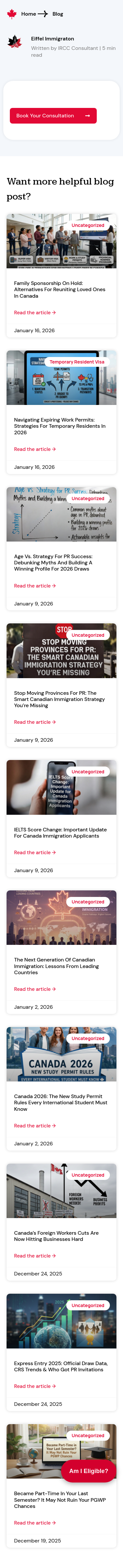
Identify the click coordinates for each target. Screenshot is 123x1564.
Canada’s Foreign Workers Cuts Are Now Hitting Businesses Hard (56, 1236)
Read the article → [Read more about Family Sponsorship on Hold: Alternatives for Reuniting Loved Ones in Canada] (35, 312)
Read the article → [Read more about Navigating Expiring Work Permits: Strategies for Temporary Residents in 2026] (35, 449)
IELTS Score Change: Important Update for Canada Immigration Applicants (60, 832)
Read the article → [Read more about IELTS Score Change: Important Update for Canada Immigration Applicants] (35, 852)
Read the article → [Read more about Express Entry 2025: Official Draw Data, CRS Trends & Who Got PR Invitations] (35, 1386)
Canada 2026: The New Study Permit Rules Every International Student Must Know (60, 1102)
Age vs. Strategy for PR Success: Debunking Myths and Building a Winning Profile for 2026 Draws (53, 562)
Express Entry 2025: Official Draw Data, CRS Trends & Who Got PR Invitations (61, 1366)
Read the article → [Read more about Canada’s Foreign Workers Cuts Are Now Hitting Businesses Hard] (35, 1256)
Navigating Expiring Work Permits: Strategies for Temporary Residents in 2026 (60, 426)
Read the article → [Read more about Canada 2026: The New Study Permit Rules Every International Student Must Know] (35, 1126)
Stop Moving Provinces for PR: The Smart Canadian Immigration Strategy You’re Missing (59, 699)
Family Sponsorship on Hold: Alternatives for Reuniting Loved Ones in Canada (59, 289)
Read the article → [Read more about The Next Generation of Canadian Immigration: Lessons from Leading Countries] (35, 989)
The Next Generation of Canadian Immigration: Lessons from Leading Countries (56, 966)
